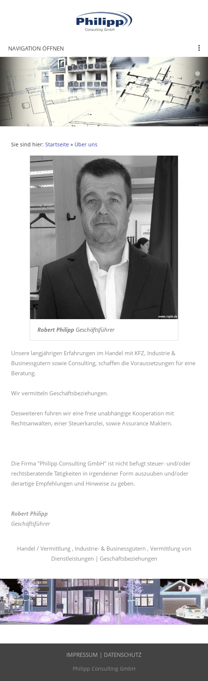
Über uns (86, 144)
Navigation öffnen (36, 48)
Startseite (57, 144)
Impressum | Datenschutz (104, 654)
